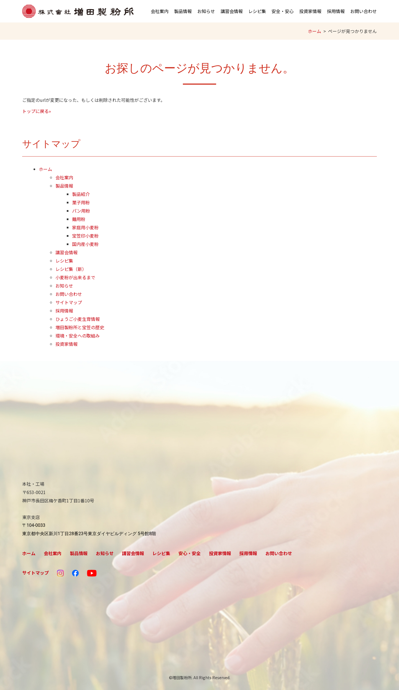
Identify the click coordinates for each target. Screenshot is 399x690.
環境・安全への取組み (77, 335)
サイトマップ (68, 302)
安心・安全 (189, 553)
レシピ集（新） (70, 269)
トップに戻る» (36, 111)
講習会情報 (232, 11)
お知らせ (206, 11)
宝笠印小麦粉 (85, 235)
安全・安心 (283, 11)
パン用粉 (81, 210)
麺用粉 (78, 219)
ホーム (314, 31)
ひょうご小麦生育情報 (77, 319)
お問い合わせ (363, 11)
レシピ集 (257, 11)
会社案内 (159, 11)
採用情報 (336, 11)
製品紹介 (81, 194)
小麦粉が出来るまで (75, 277)
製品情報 (183, 11)
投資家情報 (310, 11)
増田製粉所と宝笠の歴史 (79, 327)
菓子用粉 (81, 202)
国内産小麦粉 (85, 244)
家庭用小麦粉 (85, 227)
